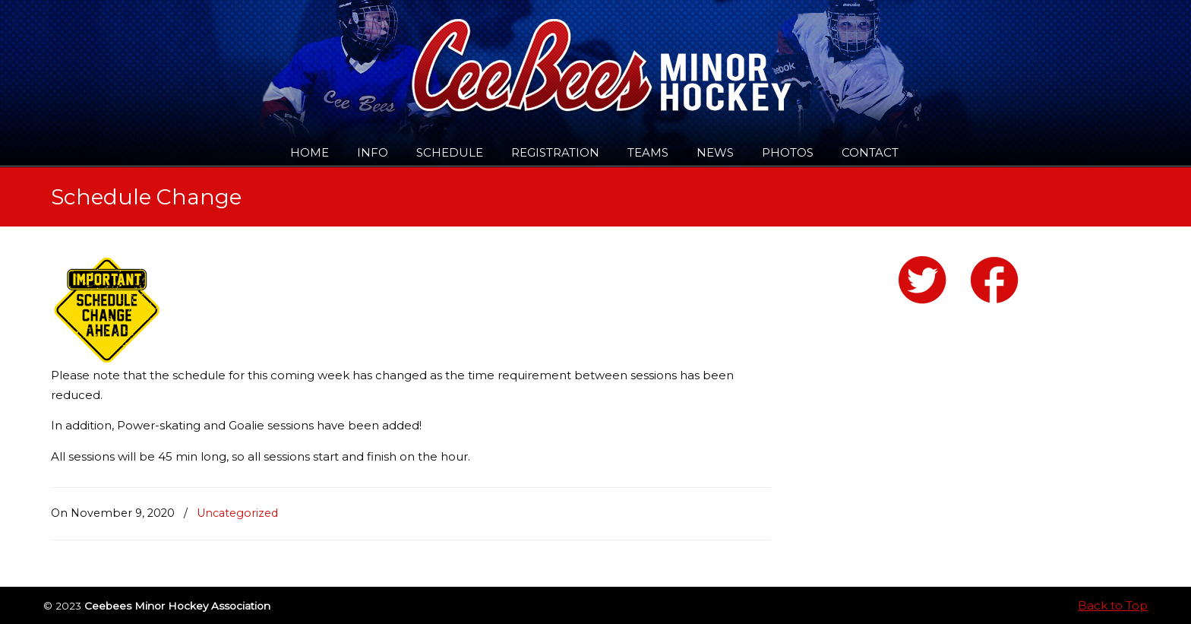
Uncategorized (237, 513)
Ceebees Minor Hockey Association (206, 55)
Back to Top (1113, 605)
